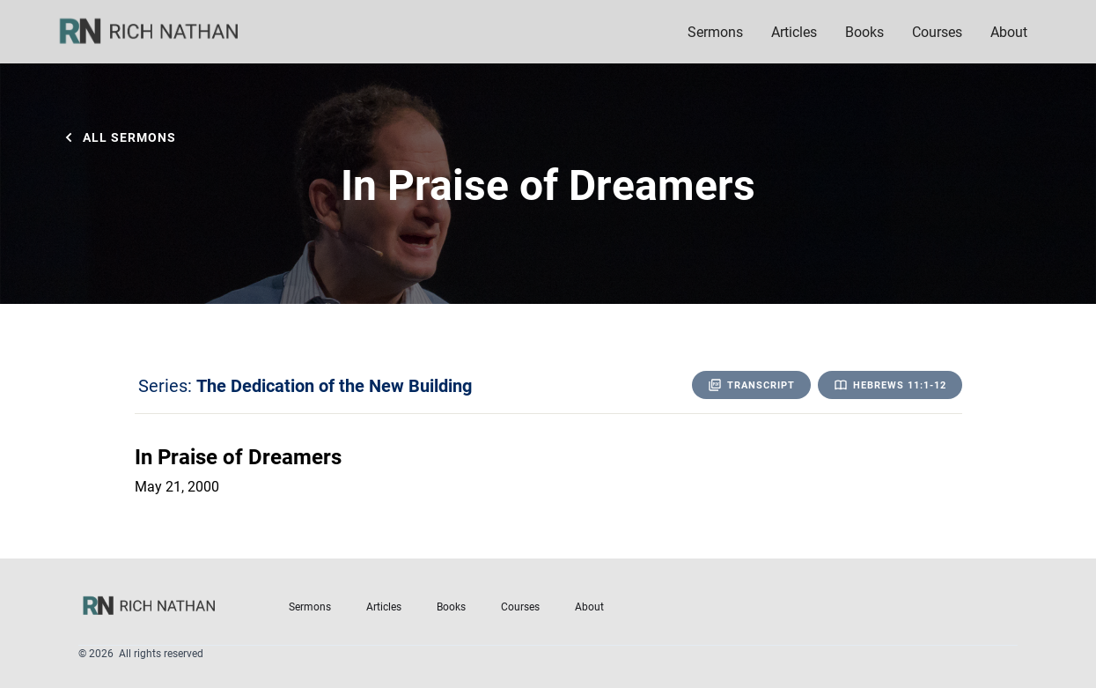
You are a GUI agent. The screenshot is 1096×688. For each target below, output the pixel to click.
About (589, 606)
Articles (794, 31)
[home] (160, 31)
